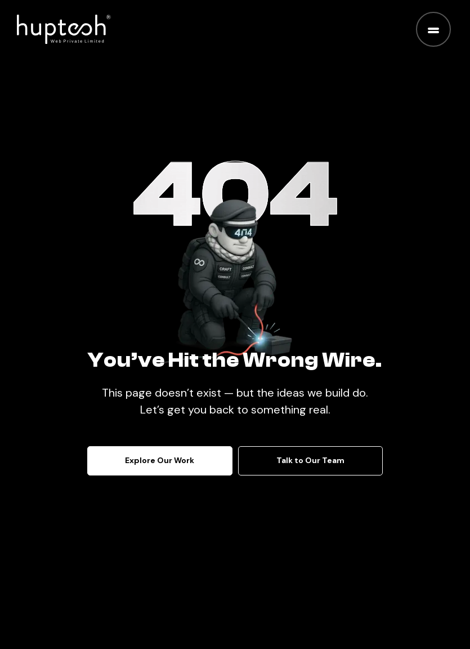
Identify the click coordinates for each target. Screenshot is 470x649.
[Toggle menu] (433, 29)
